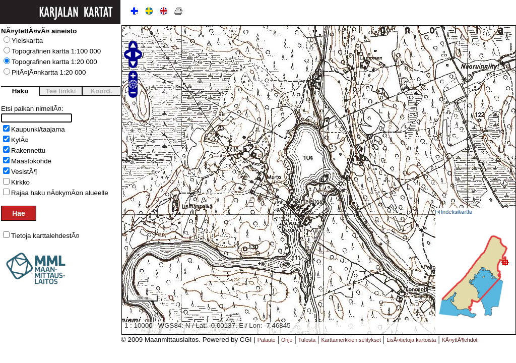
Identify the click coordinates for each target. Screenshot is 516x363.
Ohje (287, 340)
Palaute (266, 340)
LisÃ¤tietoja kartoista (411, 340)
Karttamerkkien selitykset (351, 340)
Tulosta (307, 340)
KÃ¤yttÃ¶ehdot (460, 340)
